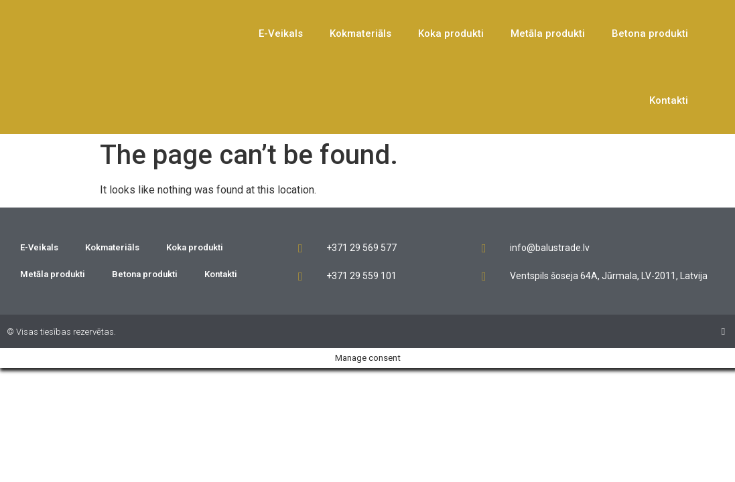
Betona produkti (650, 33)
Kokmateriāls (360, 33)
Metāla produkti (548, 33)
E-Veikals (281, 33)
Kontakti (668, 100)
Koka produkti (451, 33)
